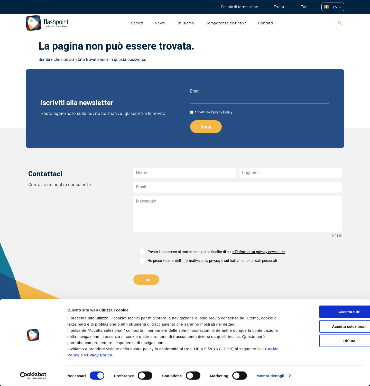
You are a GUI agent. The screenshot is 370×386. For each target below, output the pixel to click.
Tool (305, 6)
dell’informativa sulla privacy (197, 261)
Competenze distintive (226, 22)
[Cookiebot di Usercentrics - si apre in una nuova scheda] (33, 376)
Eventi (279, 6)
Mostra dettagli (270, 376)
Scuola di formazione (239, 6)
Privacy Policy (98, 355)
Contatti (265, 22)
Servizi (137, 22)
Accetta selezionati (327, 326)
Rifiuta (327, 341)
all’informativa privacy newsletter (258, 252)
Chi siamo (185, 22)
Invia (146, 280)
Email (195, 91)
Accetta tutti (327, 312)
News (160, 22)
